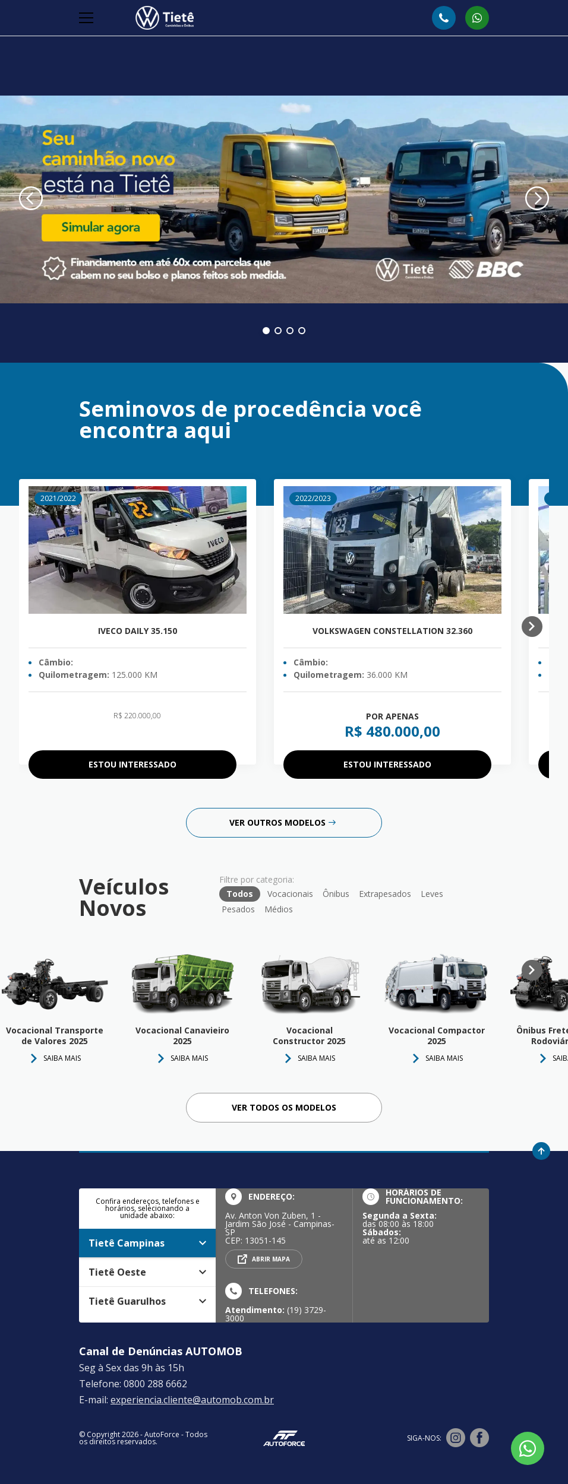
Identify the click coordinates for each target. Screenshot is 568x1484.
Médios (278, 909)
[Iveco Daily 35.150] (138, 550)
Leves (432, 893)
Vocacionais (290, 893)
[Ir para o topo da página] (541, 1151)
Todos (239, 893)
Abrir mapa (271, 1259)
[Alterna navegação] (87, 17)
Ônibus (336, 893)
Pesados (238, 909)
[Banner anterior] (31, 199)
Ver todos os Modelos (284, 1107)
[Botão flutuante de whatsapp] (527, 1448)
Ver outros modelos (282, 822)
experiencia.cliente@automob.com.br (192, 1399)
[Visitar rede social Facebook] (479, 1438)
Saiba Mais (189, 1058)
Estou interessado (132, 764)
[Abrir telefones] (444, 18)
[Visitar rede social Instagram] (455, 1438)
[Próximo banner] (537, 199)
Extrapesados (385, 893)
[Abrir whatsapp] (477, 18)
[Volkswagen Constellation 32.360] (392, 550)
